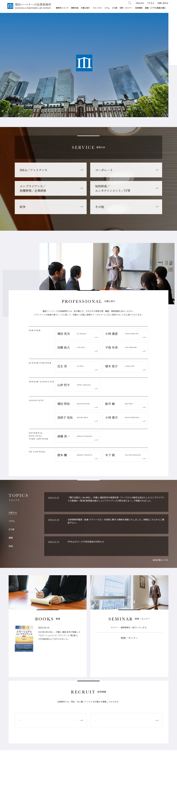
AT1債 (114, 8)
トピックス (97, 8)
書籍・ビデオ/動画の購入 (155, 8)
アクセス (150, 3)
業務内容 (74, 8)
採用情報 (138, 8)
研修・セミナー (126, 8)
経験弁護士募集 (105, 720)
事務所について (62, 8)
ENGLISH (140, 3)
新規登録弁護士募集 (33, 720)
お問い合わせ (162, 3)
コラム (107, 8)
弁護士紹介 (85, 8)
